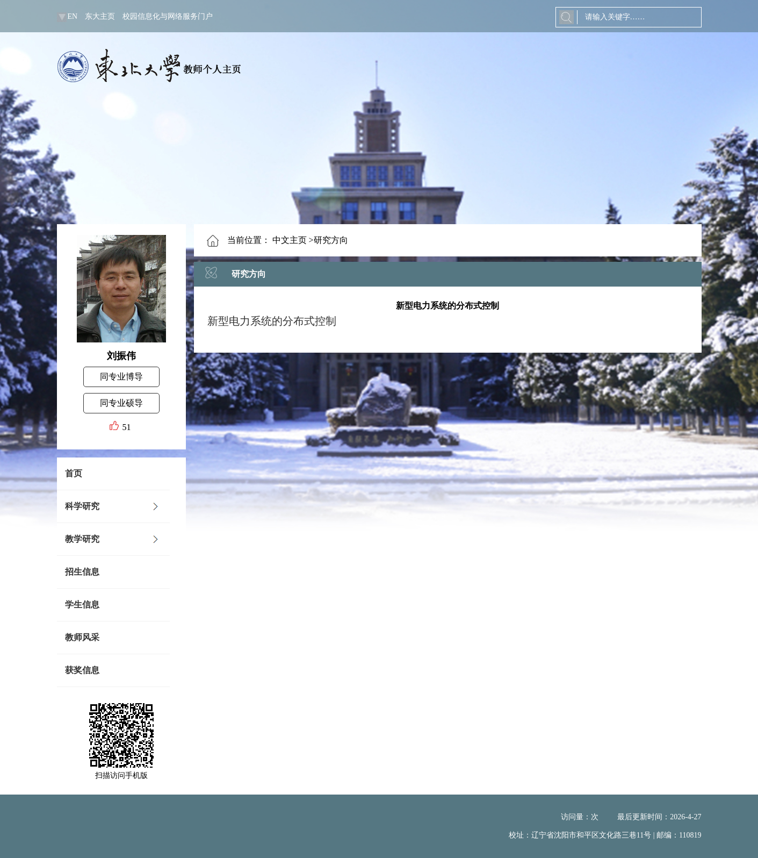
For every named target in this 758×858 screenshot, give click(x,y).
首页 (73, 473)
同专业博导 (121, 376)
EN (73, 16)
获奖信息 (82, 670)
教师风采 (82, 637)
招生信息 (82, 571)
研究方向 (249, 273)
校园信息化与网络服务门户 (167, 16)
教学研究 (82, 539)
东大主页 (100, 16)
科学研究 (82, 506)
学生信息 (82, 604)
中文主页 (289, 240)
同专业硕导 (121, 402)
